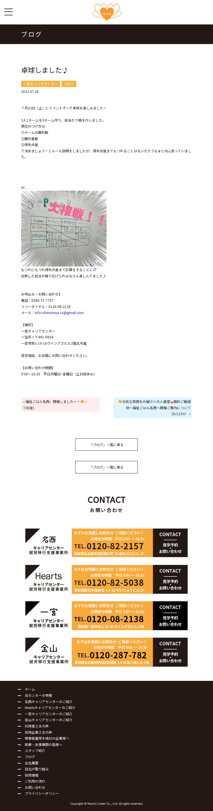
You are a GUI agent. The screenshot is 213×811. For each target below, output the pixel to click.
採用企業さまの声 (38, 732)
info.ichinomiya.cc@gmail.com (59, 312)
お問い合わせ (35, 787)
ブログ (30, 756)
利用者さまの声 (37, 725)
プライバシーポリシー (42, 793)
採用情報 (31, 775)
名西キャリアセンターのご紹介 (49, 701)
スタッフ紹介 (35, 750)
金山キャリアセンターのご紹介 (49, 719)
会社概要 (31, 762)
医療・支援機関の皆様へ (43, 744)
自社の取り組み (37, 768)
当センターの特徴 (38, 695)
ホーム (30, 689)
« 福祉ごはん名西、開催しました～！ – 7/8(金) (55, 404)
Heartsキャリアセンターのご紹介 (50, 707)
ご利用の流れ (35, 781)
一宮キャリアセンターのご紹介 (49, 713)
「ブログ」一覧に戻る (106, 444)
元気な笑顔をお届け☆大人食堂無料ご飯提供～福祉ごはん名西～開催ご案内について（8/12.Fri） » (154, 407)
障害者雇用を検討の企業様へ (47, 738)
